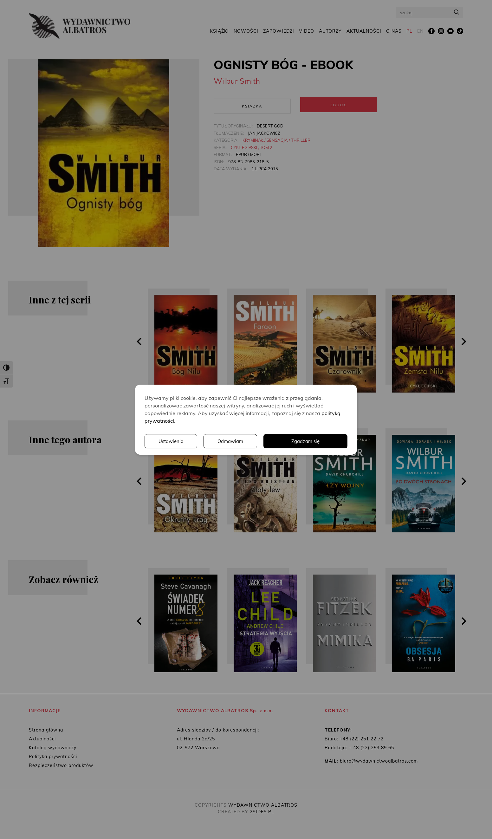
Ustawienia (260, 441)
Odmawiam (320, 441)
